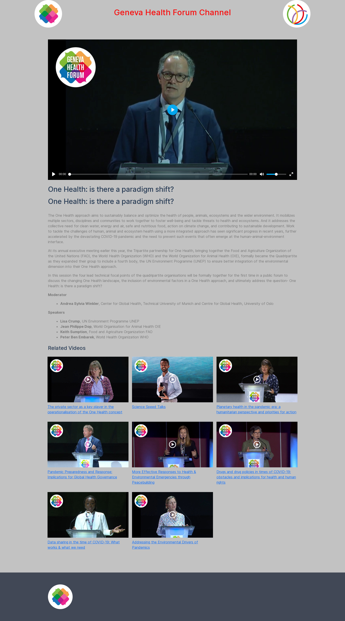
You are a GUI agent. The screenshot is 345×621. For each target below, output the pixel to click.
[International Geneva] (296, 14)
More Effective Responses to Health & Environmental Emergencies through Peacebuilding (164, 477)
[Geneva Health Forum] (48, 14)
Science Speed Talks (149, 407)
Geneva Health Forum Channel (172, 12)
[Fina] (60, 596)
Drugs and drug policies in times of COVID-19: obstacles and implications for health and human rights (256, 477)
